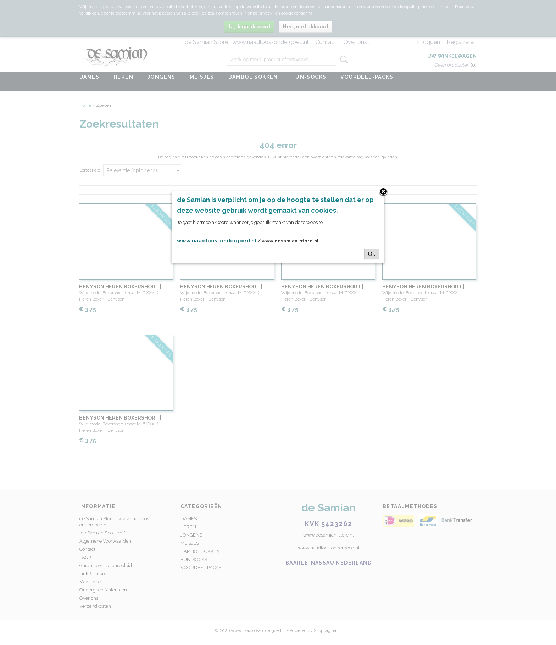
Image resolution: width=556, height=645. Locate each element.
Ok (371, 254)
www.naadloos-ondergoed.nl (216, 240)
